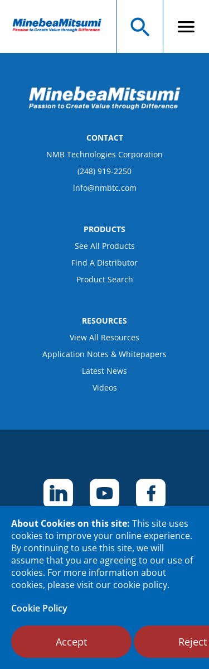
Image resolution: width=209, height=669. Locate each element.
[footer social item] (58, 493)
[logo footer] (105, 106)
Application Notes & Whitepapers (104, 354)
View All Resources (104, 337)
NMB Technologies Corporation (104, 154)
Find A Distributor (104, 262)
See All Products (105, 245)
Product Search (104, 279)
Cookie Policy (39, 608)
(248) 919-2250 (104, 171)
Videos (105, 387)
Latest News (104, 370)
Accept (71, 641)
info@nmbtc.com (105, 187)
